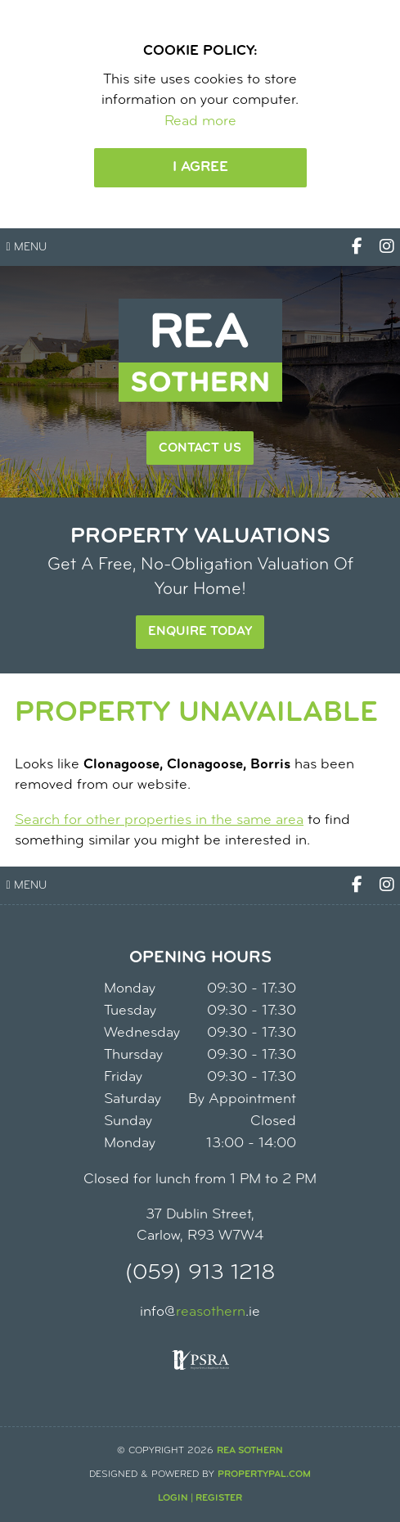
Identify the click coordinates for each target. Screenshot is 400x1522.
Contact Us (200, 448)
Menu (27, 247)
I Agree (200, 167)
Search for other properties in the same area (159, 820)
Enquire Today (200, 631)
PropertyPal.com (264, 1474)
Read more (200, 121)
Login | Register (200, 1498)
